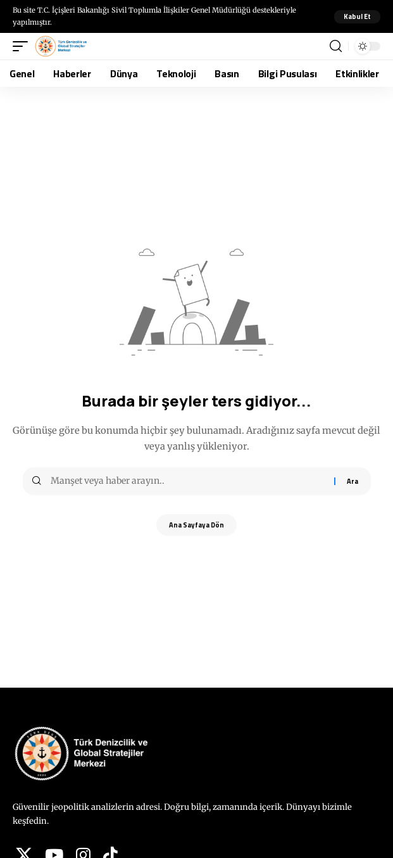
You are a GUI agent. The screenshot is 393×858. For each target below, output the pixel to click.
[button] (357, 16)
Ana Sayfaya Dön (196, 525)
